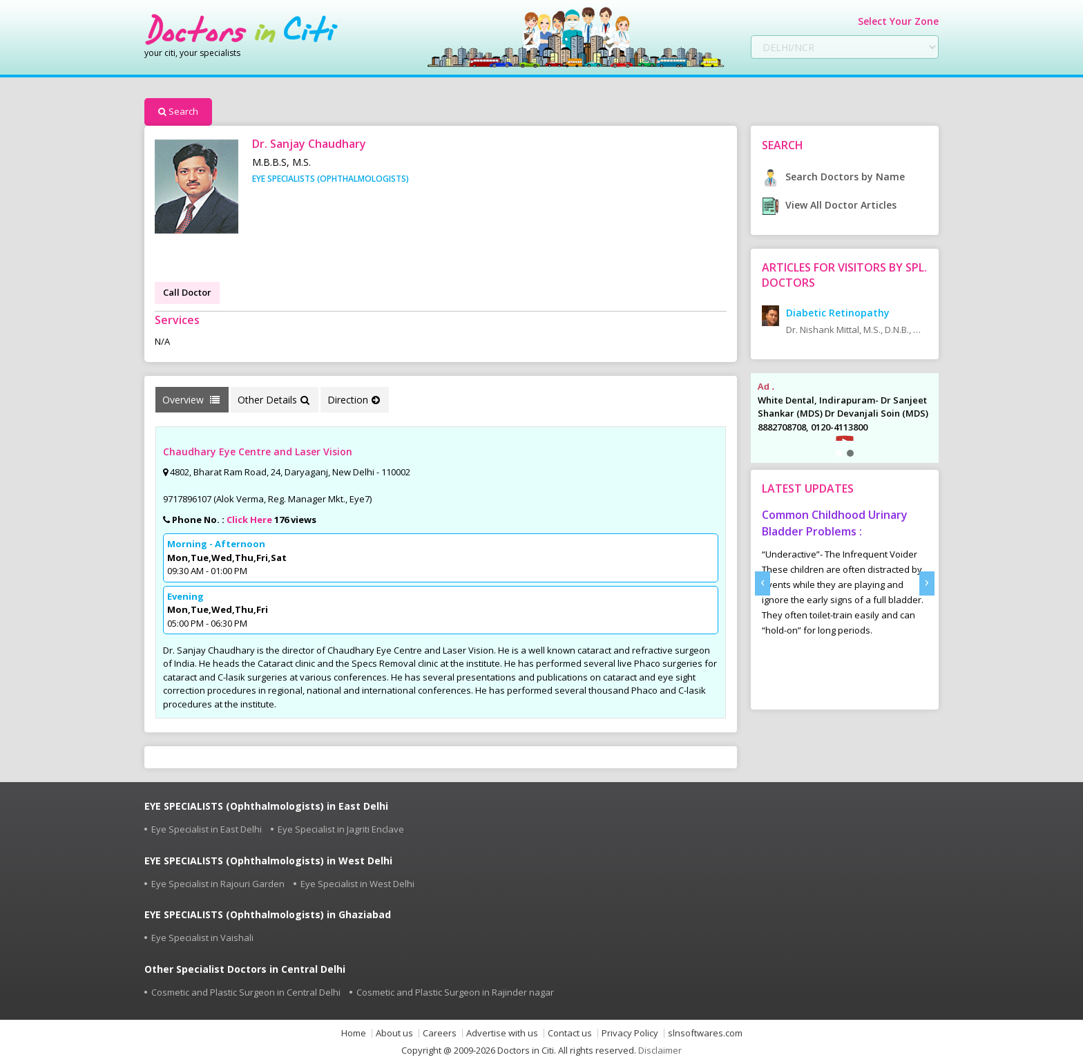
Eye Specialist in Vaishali (202, 937)
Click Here (249, 519)
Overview (191, 399)
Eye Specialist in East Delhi (206, 829)
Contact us (570, 1033)
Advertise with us (502, 1033)
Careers (440, 1033)
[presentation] (762, 583)
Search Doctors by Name (833, 176)
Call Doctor (187, 292)
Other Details (273, 399)
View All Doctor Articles (829, 204)
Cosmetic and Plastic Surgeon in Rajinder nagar (455, 992)
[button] (839, 453)
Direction (353, 399)
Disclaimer (660, 1050)
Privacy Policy (630, 1033)
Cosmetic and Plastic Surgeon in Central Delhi (246, 992)
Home (353, 1033)
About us (394, 1033)
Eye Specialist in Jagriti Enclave (341, 829)
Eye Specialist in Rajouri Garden (218, 883)
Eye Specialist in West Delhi (357, 883)
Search (178, 111)
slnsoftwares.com (705, 1033)
